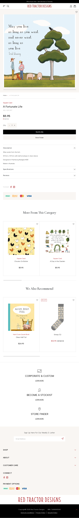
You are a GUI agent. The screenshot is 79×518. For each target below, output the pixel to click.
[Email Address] (39, 438)
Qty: (4, 125)
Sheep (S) (57, 335)
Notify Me (39, 132)
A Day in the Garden (57, 261)
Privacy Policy (40, 513)
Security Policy (52, 513)
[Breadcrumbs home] (4, 95)
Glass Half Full (21, 337)
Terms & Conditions (27, 513)
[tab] (39, 89)
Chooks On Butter (21, 261)
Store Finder (39, 138)
